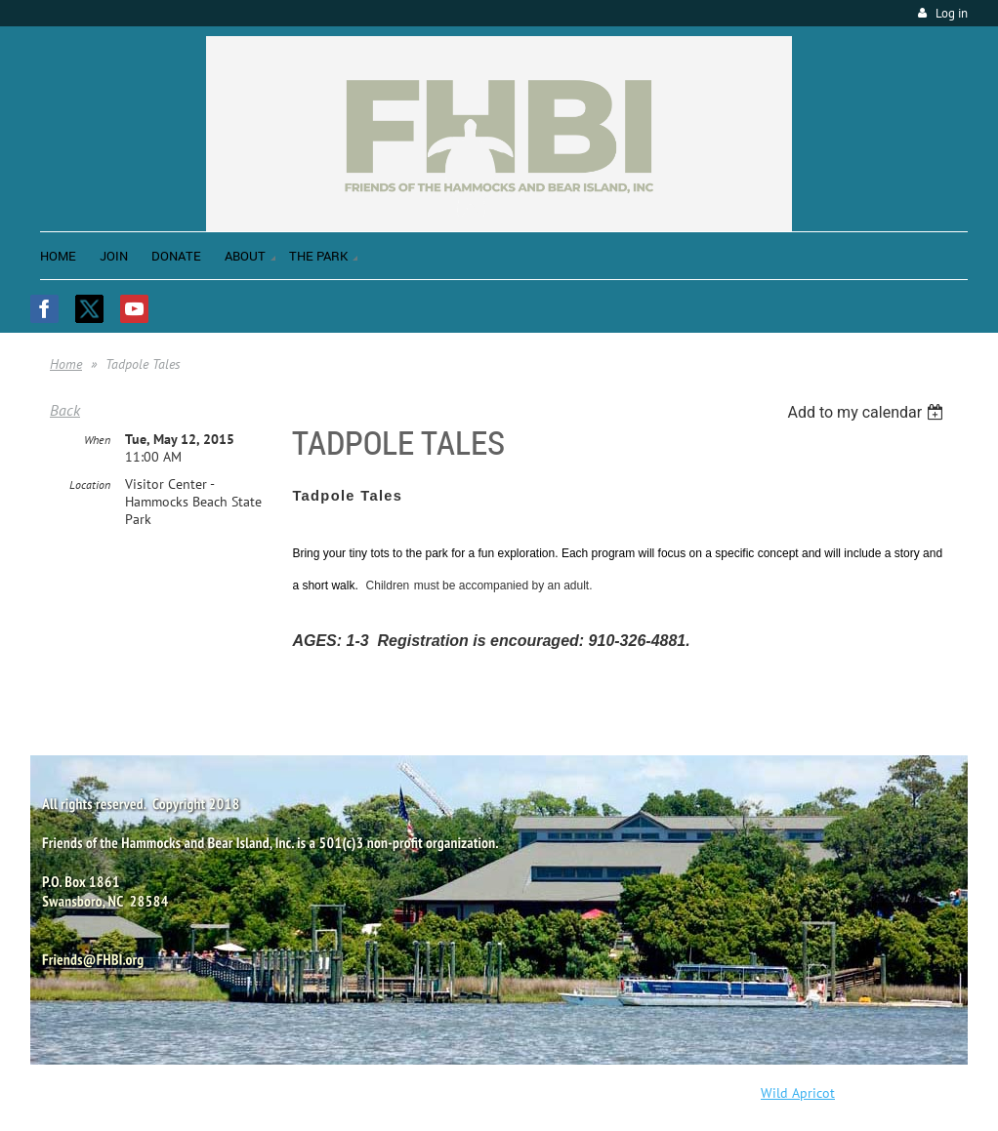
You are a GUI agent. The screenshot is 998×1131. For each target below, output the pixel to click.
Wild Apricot (798, 1093)
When (97, 439)
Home (66, 364)
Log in (952, 13)
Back (65, 410)
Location (89, 484)
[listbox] (867, 412)
